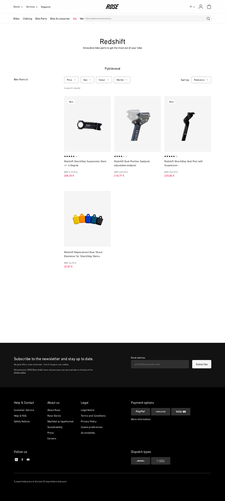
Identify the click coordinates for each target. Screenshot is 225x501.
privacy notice (20, 372)
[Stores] (19, 6)
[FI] (192, 6)
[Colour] (104, 80)
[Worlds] (122, 80)
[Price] (71, 80)
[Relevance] (201, 80)
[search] (208, 18)
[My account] (200, 6)
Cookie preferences (92, 426)
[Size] (87, 80)
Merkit (83, 18)
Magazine (45, 7)
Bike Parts (21, 79)
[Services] (33, 6)
